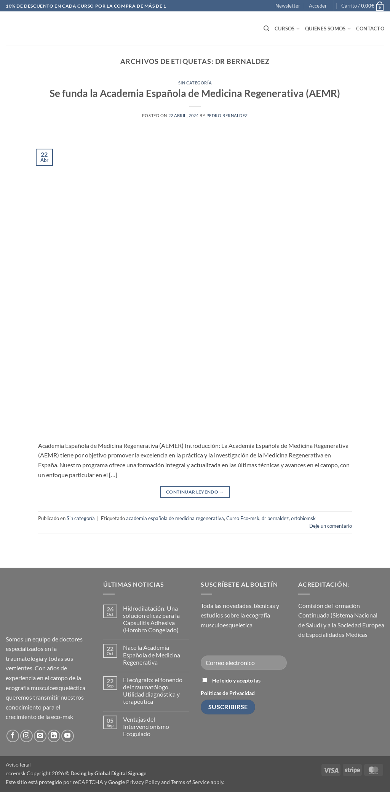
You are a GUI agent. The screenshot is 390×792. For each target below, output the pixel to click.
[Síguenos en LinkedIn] (54, 736)
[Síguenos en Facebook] (12, 736)
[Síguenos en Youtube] (67, 736)
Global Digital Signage (120, 773)
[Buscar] (266, 28)
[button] (287, 5)
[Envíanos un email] (40, 736)
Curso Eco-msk (242, 518)
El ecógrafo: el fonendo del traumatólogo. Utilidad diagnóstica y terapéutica (152, 690)
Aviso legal (18, 764)
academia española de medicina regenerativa (175, 518)
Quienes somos (328, 28)
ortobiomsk (303, 518)
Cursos (287, 28)
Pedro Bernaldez (227, 115)
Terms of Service (190, 782)
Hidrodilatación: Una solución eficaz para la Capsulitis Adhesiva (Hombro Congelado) (151, 619)
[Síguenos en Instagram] (26, 736)
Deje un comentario (330, 526)
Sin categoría (195, 82)
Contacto (370, 28)
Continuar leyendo (195, 491)
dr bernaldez (275, 518)
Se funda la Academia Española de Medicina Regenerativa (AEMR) (195, 93)
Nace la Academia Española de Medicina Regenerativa (151, 654)
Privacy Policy (143, 782)
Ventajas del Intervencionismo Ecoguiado (146, 726)
